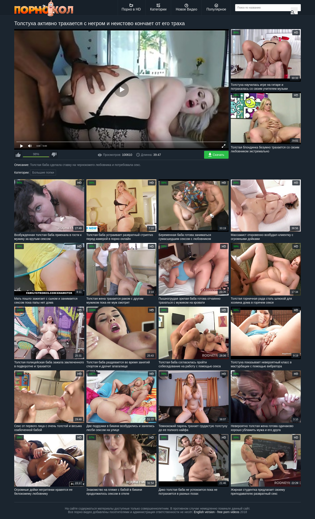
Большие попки (43, 172)
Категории (158, 7)
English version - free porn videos (216, 512)
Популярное (216, 7)
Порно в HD (131, 7)
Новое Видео (186, 7)
